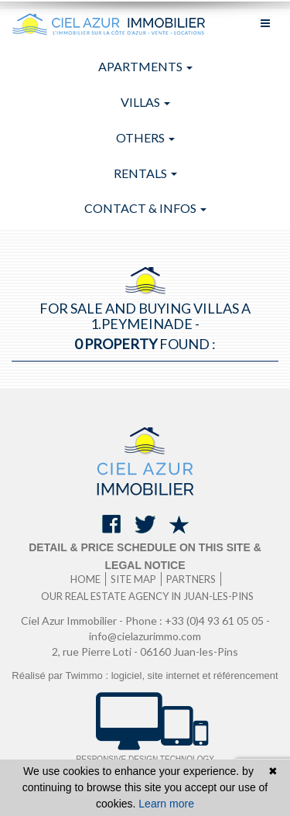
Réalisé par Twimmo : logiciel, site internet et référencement (145, 675)
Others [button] (145, 137)
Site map (133, 579)
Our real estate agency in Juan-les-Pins (147, 596)
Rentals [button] (145, 173)
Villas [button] (145, 101)
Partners (191, 579)
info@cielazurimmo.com (145, 636)
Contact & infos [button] (145, 208)
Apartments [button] (145, 66)
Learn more (166, 803)
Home (85, 579)
